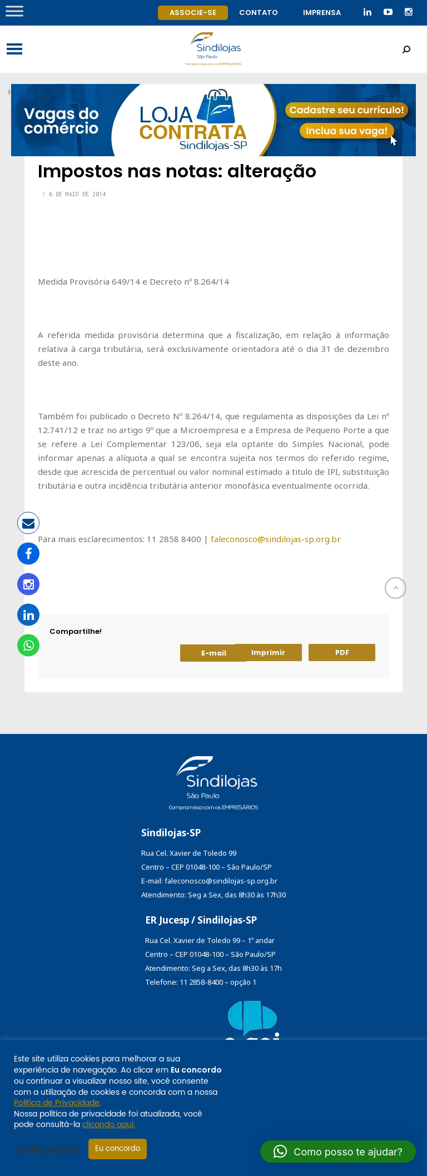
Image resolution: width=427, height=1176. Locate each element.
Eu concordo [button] (117, 1149)
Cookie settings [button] (48, 1149)
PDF (342, 652)
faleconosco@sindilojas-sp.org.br (276, 538)
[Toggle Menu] (14, 11)
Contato (258, 12)
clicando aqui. (108, 1124)
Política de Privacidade (57, 1102)
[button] (338, 1151)
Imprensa (322, 12)
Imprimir (268, 652)
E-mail (213, 653)
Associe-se (193, 12)
